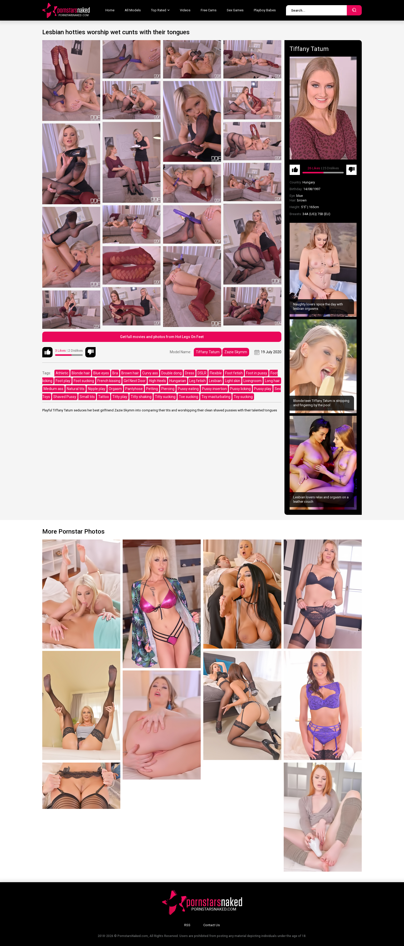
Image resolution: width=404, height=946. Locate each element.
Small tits (87, 397)
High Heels (157, 381)
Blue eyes (101, 373)
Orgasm (115, 389)
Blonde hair (81, 373)
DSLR (202, 373)
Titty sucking (165, 397)
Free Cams (208, 10)
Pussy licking (240, 389)
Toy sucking (243, 397)
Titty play (119, 397)
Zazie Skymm (235, 352)
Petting (152, 389)
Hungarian (177, 381)
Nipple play (96, 389)
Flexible (216, 373)
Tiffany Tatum (208, 352)
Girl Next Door (135, 381)
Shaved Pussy (64, 397)
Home (109, 10)
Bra (115, 373)
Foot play (63, 381)
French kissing (108, 381)
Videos (185, 10)
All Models (133, 10)
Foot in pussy (256, 373)
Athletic (62, 373)
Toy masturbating (215, 397)
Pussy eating (188, 389)
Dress (189, 373)
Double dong (171, 373)
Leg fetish (197, 381)
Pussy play (262, 389)
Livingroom (252, 381)
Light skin (232, 381)
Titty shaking (141, 397)
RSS (187, 925)
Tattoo (103, 397)
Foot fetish (234, 373)
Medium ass (53, 389)
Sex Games (235, 10)
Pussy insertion (214, 389)
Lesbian (215, 381)
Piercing (167, 389)
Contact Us (211, 925)
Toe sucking (188, 397)
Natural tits (76, 389)
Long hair (272, 381)
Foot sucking (84, 381)
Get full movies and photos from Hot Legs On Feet (162, 337)
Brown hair (130, 373)
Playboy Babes (265, 10)
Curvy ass (150, 373)
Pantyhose (134, 389)
